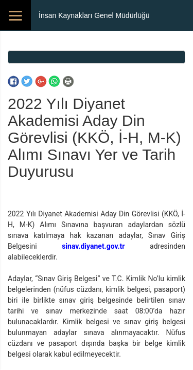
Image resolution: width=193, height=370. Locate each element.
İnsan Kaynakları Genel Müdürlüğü (94, 15)
